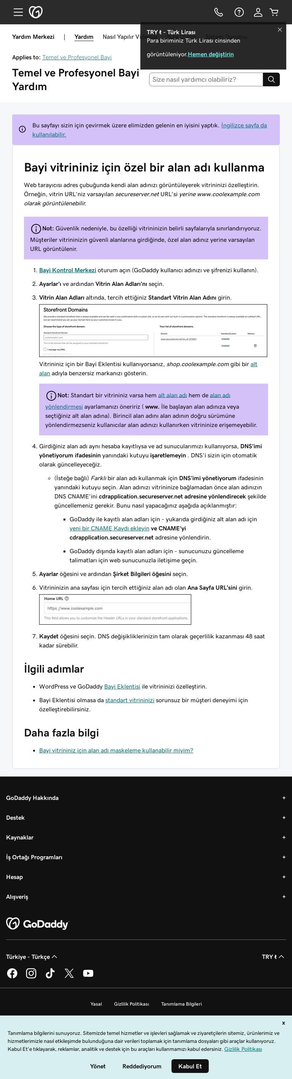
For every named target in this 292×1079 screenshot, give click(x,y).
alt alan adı (172, 395)
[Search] (271, 79)
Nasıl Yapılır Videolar (130, 36)
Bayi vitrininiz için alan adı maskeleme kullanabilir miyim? (116, 750)
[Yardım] (238, 12)
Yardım (84, 36)
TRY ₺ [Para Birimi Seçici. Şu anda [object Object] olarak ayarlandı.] (274, 956)
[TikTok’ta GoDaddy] (50, 977)
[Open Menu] (15, 12)
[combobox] (206, 79)
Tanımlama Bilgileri (181, 1003)
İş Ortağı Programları (34, 857)
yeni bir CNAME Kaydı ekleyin (109, 528)
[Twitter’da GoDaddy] (69, 977)
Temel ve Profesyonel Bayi (77, 57)
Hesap (14, 877)
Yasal (96, 1003)
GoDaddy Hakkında (32, 798)
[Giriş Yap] (258, 12)
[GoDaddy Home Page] (37, 923)
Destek (15, 817)
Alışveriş (17, 896)
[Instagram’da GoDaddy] (31, 977)
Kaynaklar (19, 837)
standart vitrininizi (129, 700)
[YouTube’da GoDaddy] (88, 977)
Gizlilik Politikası (131, 1003)
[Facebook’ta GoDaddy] (12, 977)
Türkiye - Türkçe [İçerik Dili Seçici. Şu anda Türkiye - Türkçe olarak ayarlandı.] (32, 956)
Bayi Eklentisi (122, 686)
